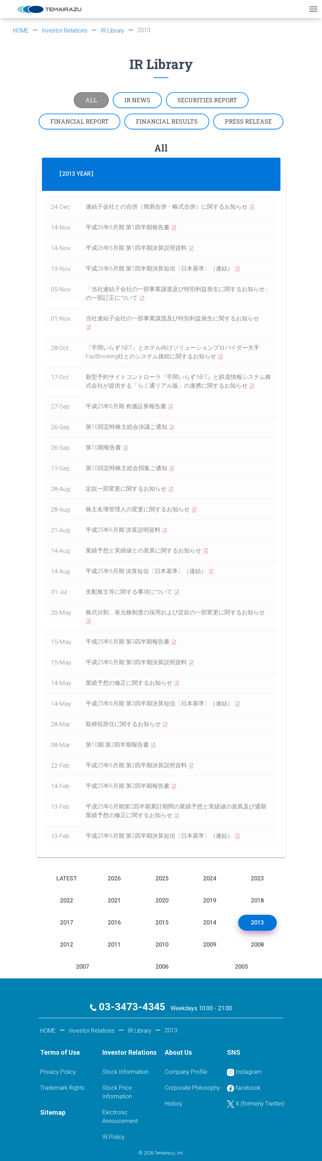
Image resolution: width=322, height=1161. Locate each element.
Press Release (248, 121)
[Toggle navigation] (313, 9)
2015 (161, 922)
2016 (114, 922)
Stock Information (125, 1071)
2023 (257, 878)
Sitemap (52, 1112)
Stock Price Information (117, 1092)
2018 (257, 900)
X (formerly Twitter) (255, 1104)
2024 (209, 878)
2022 (66, 900)
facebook (244, 1088)
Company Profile (186, 1071)
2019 (209, 900)
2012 (66, 944)
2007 (82, 966)
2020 (161, 900)
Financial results (167, 121)
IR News (137, 100)
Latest (66, 878)
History (174, 1103)
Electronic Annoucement (120, 1116)
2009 (209, 944)
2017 (66, 922)
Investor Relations (64, 30)
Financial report (79, 121)
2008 (257, 944)
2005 (241, 966)
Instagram (244, 1072)
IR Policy (113, 1137)
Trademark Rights (62, 1087)
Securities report (207, 100)
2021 (114, 900)
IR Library (112, 30)
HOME (21, 30)
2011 (114, 944)
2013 (257, 922)
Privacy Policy (58, 1071)
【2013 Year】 (76, 173)
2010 (161, 944)
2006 (161, 966)
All (91, 100)
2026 (114, 878)
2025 (161, 878)
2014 (209, 922)
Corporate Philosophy (192, 1087)
